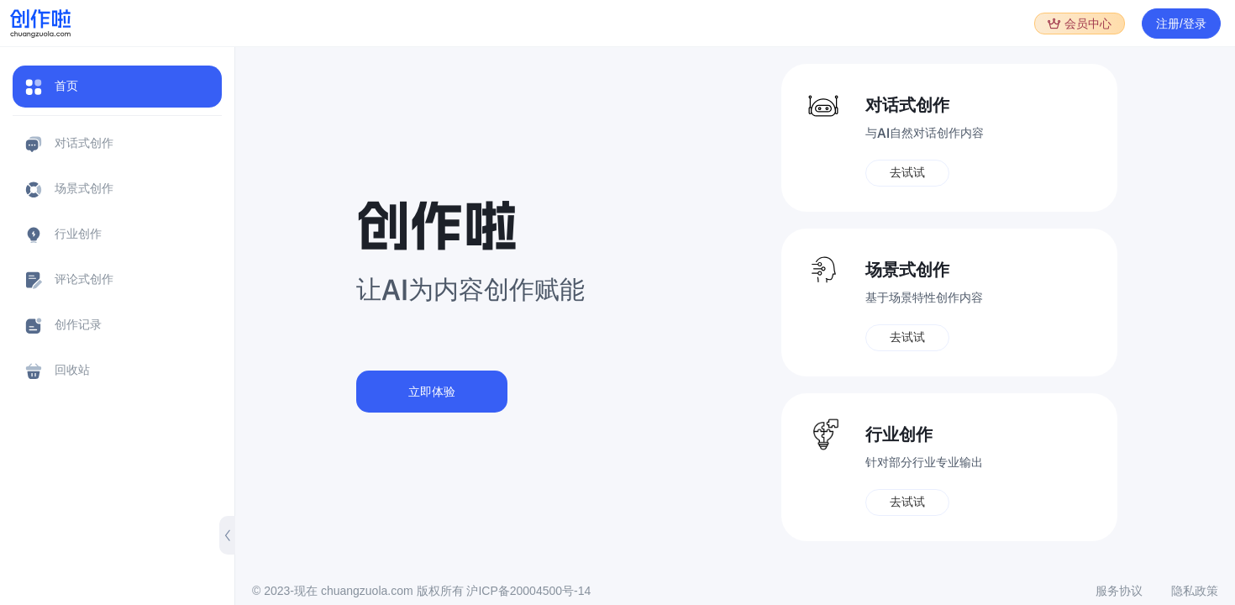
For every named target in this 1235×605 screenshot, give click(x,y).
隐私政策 (1194, 590)
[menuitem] (117, 92)
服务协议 (1119, 590)
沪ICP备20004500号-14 (528, 590)
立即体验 (431, 391)
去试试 (907, 172)
